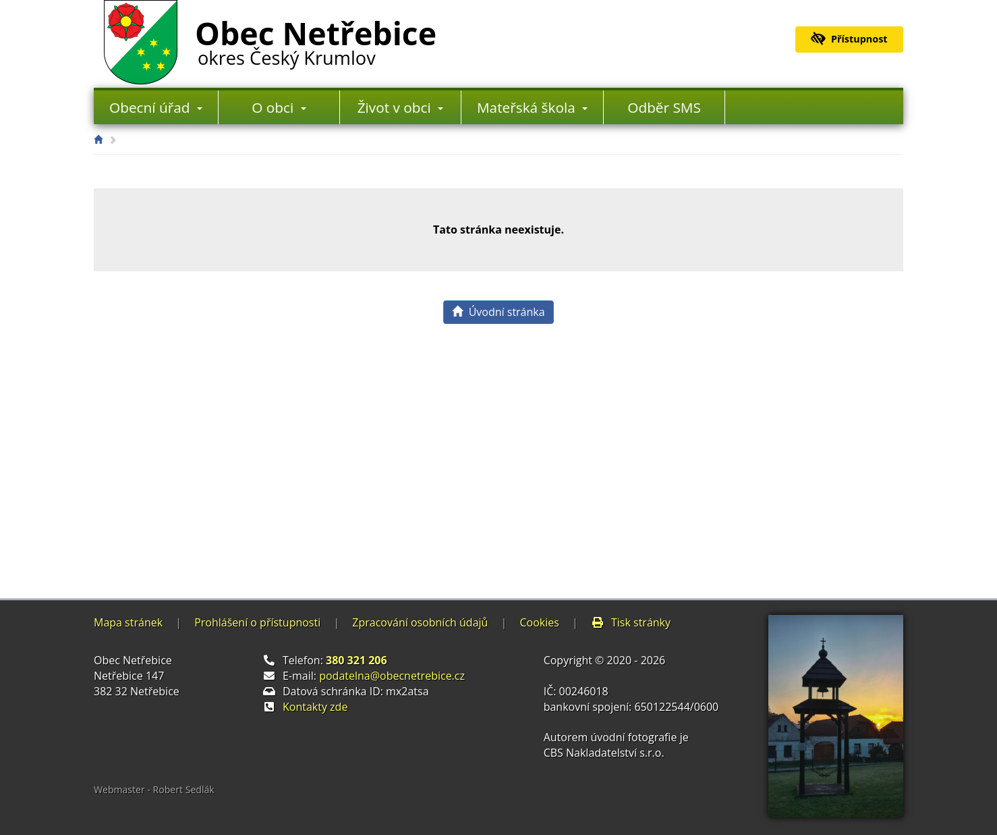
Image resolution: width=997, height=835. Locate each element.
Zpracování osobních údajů (420, 622)
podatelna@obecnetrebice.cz (392, 675)
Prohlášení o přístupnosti (257, 622)
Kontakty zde (315, 706)
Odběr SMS (664, 107)
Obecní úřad (155, 107)
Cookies (539, 622)
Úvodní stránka (498, 311)
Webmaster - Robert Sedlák (154, 789)
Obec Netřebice (315, 39)
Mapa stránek (128, 622)
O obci (279, 107)
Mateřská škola (532, 107)
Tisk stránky (631, 622)
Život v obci (401, 107)
